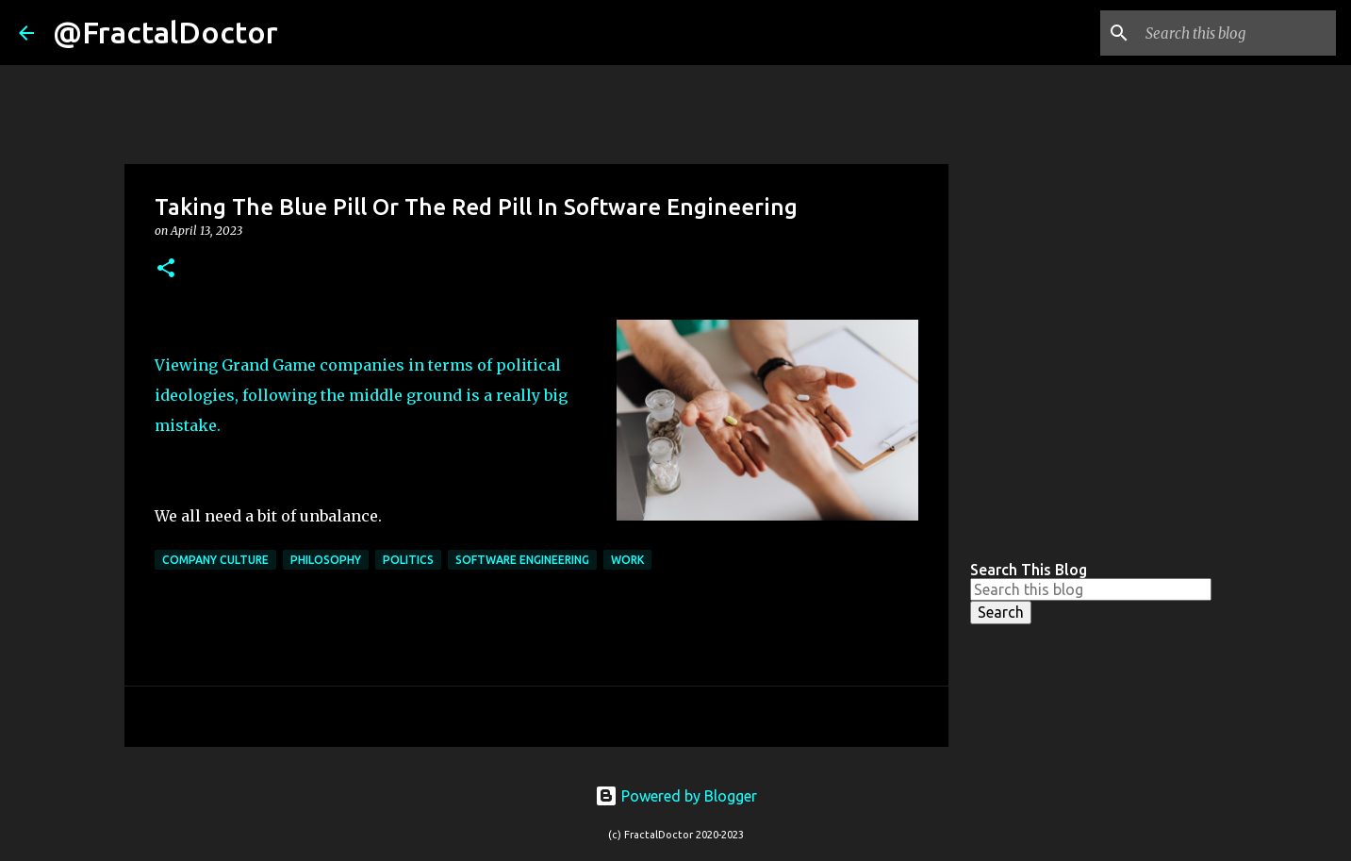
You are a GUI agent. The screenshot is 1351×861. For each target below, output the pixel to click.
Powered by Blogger (676, 795)
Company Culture (215, 560)
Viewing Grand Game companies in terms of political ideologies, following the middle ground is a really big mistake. (361, 395)
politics (408, 560)
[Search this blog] (1237, 33)
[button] (166, 269)
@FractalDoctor (165, 32)
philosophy (325, 560)
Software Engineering (522, 560)
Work (627, 560)
